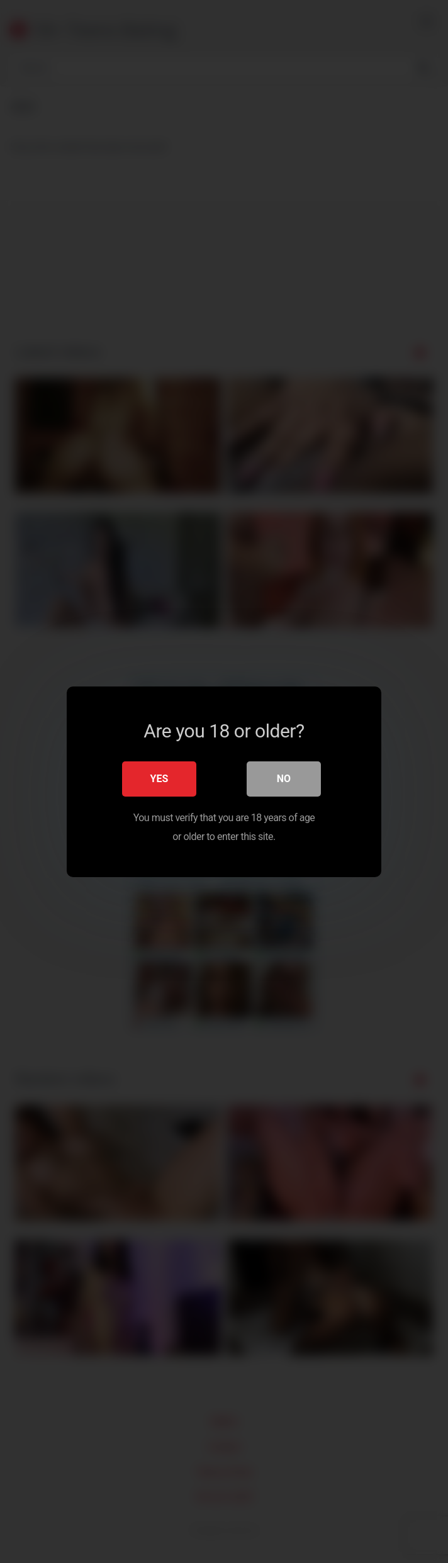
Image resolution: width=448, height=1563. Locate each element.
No (284, 778)
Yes (159, 778)
